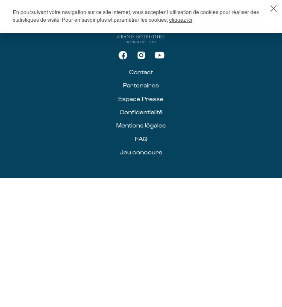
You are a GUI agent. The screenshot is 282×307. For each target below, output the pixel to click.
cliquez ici (180, 20)
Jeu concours (141, 152)
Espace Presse (141, 98)
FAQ (141, 138)
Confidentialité (141, 112)
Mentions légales (141, 125)
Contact (141, 71)
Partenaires (141, 85)
